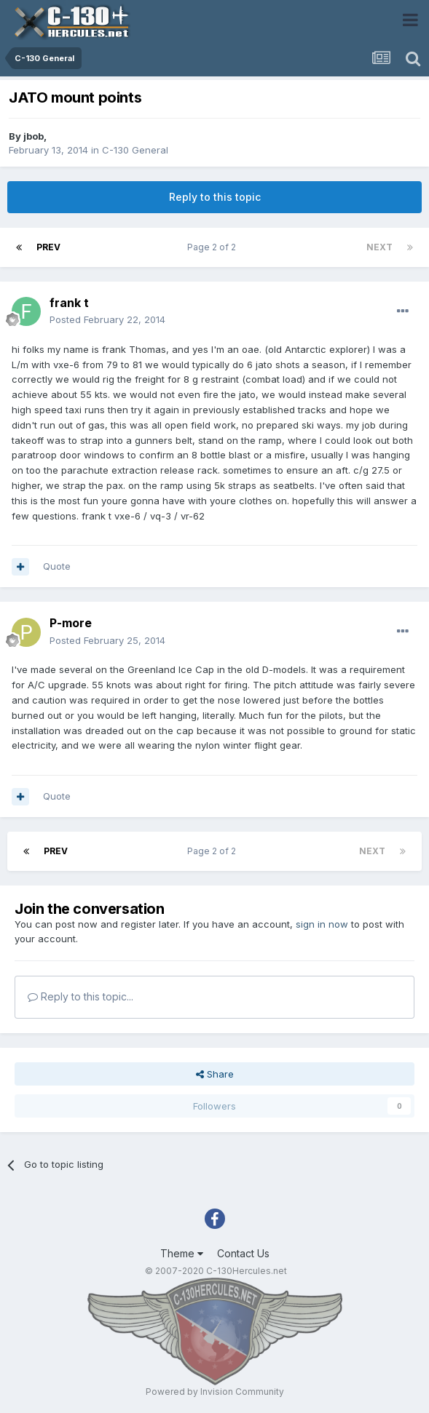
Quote (57, 566)
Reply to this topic (215, 197)
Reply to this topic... (80, 996)
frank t (69, 302)
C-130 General (135, 150)
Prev (48, 247)
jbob (33, 136)
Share (215, 1074)
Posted (107, 319)
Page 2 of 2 (213, 247)
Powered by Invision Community (215, 1391)
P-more (71, 623)
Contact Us (243, 1253)
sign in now (322, 924)
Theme (181, 1253)
